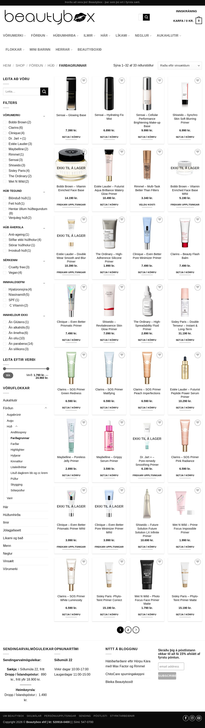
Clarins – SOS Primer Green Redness (71, 391)
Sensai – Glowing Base (71, 115)
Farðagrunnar (20, 438)
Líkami (123, 36)
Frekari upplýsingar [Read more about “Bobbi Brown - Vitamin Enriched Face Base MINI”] (185, 204)
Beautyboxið (90, 49)
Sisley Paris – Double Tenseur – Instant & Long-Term (185, 325)
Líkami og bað (13, 538)
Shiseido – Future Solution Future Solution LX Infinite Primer (147, 530)
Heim (7, 65)
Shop (20, 65)
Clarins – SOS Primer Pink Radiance (185, 459)
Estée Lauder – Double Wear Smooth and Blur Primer (71, 257)
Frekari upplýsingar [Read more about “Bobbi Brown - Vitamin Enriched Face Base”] (71, 204)
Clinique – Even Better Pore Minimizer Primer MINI (109, 528)
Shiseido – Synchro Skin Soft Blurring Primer (185, 118)
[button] (187, 21)
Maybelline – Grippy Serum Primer (109, 459)
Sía (8, 375)
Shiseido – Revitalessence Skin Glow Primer (109, 325)
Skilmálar (34, 716)
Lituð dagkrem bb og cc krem (29, 473)
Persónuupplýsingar (60, 716)
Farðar (15, 443)
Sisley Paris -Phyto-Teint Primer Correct (109, 598)
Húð (51, 65)
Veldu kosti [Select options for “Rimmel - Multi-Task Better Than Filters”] (147, 204)
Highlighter (17, 449)
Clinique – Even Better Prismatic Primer (71, 323)
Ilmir (89, 36)
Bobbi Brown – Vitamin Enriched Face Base (71, 188)
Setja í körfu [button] (71, 137)
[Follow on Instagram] (192, 718)
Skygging (16, 484)
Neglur (143, 36)
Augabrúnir (14, 414)
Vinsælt (8, 561)
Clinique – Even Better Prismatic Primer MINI (71, 526)
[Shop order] (180, 65)
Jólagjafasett (12, 530)
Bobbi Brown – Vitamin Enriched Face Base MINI (185, 190)
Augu (10, 420)
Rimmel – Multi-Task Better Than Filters (147, 188)
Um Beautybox (13, 716)
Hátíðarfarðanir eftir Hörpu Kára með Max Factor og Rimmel (128, 664)
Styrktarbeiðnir (122, 716)
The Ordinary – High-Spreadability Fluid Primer (147, 325)
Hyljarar (16, 455)
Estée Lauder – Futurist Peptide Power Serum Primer (185, 393)
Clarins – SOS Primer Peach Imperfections (147, 391)
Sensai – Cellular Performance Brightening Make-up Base (147, 120)
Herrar (64, 50)
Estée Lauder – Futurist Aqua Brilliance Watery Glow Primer (109, 190)
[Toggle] (45, 408)
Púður (14, 478)
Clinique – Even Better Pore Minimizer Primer (147, 255)
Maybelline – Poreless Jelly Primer (71, 459)
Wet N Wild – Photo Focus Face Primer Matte (147, 600)
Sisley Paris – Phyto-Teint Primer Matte (185, 598)
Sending (85, 716)
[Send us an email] (199, 718)
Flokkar (15, 50)
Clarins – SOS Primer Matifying (109, 391)
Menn (7, 545)
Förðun (39, 36)
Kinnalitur (17, 461)
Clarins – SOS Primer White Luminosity (71, 598)
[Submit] (146, 17)
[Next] (136, 629)
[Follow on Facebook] (186, 718)
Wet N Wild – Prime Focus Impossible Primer (185, 528)
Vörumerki (14, 36)
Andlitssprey (18, 432)
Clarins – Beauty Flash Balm (185, 255)
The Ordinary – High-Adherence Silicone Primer (109, 257)
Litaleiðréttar (18, 467)
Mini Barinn (40, 49)
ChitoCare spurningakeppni (125, 674)
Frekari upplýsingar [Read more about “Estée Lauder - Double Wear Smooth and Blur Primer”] (71, 272)
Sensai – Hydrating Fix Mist (109, 116)
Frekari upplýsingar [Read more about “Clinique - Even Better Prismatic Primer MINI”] (71, 547)
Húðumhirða (65, 36)
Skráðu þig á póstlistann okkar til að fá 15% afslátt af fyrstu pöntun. (179, 654)
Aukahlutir (169, 36)
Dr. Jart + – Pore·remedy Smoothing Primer (147, 461)
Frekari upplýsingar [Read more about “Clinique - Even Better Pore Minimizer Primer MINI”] (109, 547)
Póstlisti (100, 716)
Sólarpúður (18, 490)
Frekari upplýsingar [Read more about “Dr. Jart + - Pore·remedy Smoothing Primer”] (147, 475)
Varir (10, 498)
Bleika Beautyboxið (119, 682)
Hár (106, 36)
